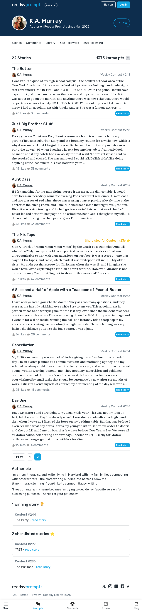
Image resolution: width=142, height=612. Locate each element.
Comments (33, 43)
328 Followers (69, 43)
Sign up (108, 4)
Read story (122, 113)
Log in (124, 4)
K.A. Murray (25, 74)
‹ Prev (18, 457)
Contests (72, 608)
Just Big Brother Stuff (32, 124)
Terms (24, 595)
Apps (51, 5)
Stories (106, 608)
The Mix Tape (23, 234)
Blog (136, 608)
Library (50, 43)
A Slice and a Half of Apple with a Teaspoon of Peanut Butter (67, 289)
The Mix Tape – (32, 567)
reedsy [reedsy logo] (27, 4)
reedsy (27, 587)
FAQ (14, 595)
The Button (22, 68)
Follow (122, 23)
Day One (19, 400)
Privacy (36, 595)
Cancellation (23, 345)
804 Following (93, 43)
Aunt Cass (21, 179)
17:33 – (27, 549)
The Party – (30, 520)
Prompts (38, 608)
